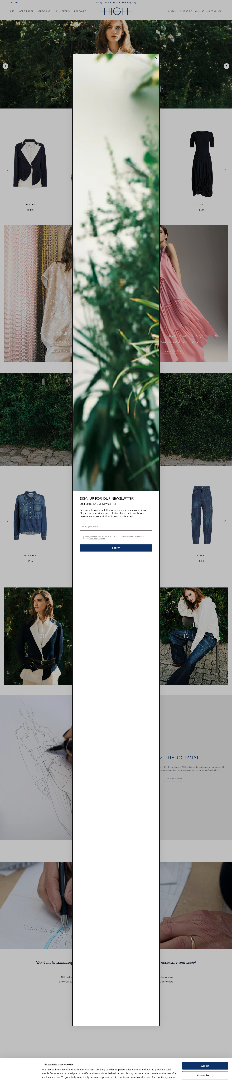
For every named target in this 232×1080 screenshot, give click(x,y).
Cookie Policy (161, 1064)
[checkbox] (81, 537)
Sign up (116, 548)
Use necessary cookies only (205, 1068)
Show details (49, 1073)
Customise (205, 1058)
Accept (205, 1049)
